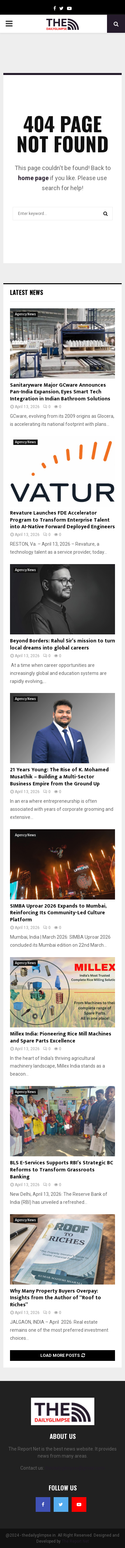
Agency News (25, 314)
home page (33, 177)
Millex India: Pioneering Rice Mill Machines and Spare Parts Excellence (60, 1037)
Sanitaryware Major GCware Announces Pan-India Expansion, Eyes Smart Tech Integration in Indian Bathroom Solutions (60, 392)
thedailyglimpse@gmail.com (75, 1468)
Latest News (26, 292)
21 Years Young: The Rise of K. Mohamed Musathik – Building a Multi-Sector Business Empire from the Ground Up (59, 776)
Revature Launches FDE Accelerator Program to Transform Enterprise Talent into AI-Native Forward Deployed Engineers (62, 520)
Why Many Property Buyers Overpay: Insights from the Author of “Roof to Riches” (55, 1298)
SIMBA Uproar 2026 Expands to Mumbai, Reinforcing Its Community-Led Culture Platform (58, 913)
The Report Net (75, 1541)
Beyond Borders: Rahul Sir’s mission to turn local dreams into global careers (62, 644)
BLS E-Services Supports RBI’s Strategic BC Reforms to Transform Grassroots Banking (61, 1169)
